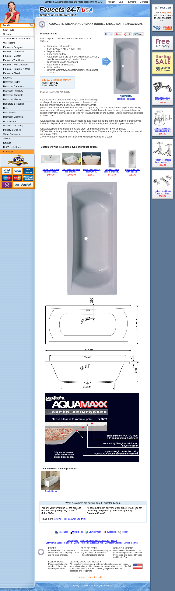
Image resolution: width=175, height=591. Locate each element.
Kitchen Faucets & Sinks (92, 543)
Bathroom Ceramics (13, 86)
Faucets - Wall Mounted (15, 64)
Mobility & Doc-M (12, 130)
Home (114, 540)
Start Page (8, 30)
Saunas (7, 143)
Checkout (8, 151)
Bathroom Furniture (13, 90)
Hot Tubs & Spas (12, 147)
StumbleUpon (95, 532)
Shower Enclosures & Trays (17, 38)
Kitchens (7, 77)
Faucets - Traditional (13, 60)
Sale (121, 2)
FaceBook (63, 532)
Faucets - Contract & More (16, 69)
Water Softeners (11, 134)
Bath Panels (9, 112)
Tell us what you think (75, 519)
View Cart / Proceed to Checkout (95, 540)
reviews (57, 519)
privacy (82, 577)
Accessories (9, 121)
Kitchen (111, 2)
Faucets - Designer (13, 47)
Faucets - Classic (12, 73)
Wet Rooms (9, 43)
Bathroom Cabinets (13, 95)
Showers (7, 34)
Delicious (78, 532)
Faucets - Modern (12, 56)
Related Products (126, 99)
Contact (144, 2)
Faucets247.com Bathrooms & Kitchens (36, 10)
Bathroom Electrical (13, 117)
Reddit (125, 532)
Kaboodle (111, 532)
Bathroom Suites (11, 82)
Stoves (6, 138)
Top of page (72, 540)
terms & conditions (96, 577)
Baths (6, 108)
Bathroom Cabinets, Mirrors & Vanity (121, 543)
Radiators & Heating (13, 104)
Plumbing (131, 2)
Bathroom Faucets (54, 543)
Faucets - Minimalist (13, 51)
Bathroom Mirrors (12, 99)
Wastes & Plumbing (13, 125)
